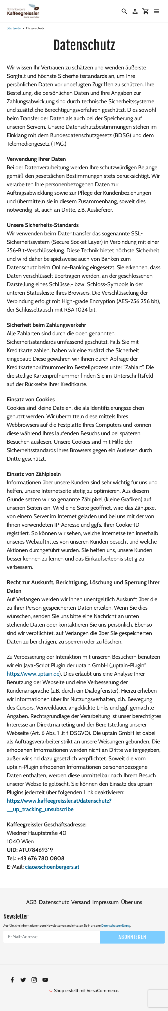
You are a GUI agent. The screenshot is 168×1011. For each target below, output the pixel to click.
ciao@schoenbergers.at (52, 866)
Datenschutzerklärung (115, 925)
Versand (80, 902)
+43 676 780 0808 (40, 858)
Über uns (131, 902)
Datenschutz (54, 902)
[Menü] (156, 11)
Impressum (105, 902)
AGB (31, 902)
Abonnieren (132, 937)
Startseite (14, 28)
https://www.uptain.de (33, 673)
